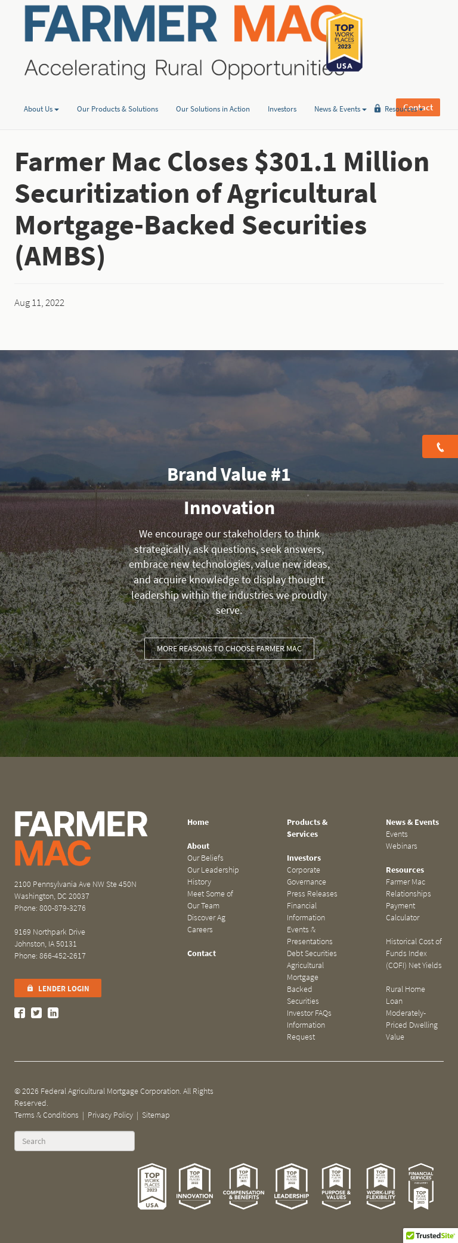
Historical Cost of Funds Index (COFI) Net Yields (414, 953)
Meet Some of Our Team (210, 899)
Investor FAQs (309, 1013)
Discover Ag (206, 917)
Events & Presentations (310, 935)
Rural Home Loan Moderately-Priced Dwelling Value (412, 1013)
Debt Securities (312, 953)
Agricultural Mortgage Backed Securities (305, 983)
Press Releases (312, 893)
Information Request (306, 1031)
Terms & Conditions (46, 1115)
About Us (41, 91)
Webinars (401, 846)
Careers (200, 929)
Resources (404, 91)
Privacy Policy (110, 1115)
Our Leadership (213, 870)
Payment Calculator (402, 911)
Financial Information (306, 911)
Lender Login (57, 989)
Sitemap (156, 1115)
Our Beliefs (205, 858)
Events (397, 834)
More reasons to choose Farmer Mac (229, 648)
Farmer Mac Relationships (408, 887)
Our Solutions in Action (213, 91)
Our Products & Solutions (117, 91)
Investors (282, 91)
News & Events (340, 91)
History (199, 882)
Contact (418, 42)
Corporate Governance (306, 876)
